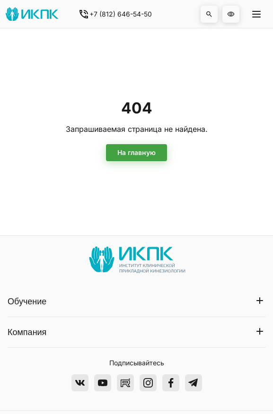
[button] (209, 14)
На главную (136, 152)
